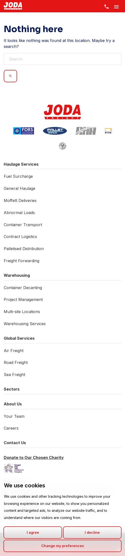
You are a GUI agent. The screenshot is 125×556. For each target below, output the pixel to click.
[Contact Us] (106, 6)
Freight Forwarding (21, 260)
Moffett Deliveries (20, 200)
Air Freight (13, 350)
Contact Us (15, 442)
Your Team (14, 416)
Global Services (19, 338)
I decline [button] (92, 532)
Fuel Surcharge (18, 176)
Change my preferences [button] (62, 546)
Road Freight (16, 362)
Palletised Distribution (24, 248)
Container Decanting (23, 287)
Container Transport (23, 224)
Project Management (23, 299)
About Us (13, 403)
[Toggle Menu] (116, 6)
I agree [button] (33, 532)
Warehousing (17, 275)
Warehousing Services (25, 323)
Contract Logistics (20, 236)
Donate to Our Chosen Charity (34, 457)
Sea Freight (14, 374)
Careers (11, 428)
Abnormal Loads (19, 212)
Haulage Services (21, 164)
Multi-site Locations (22, 311)
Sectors (12, 389)
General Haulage (19, 188)
